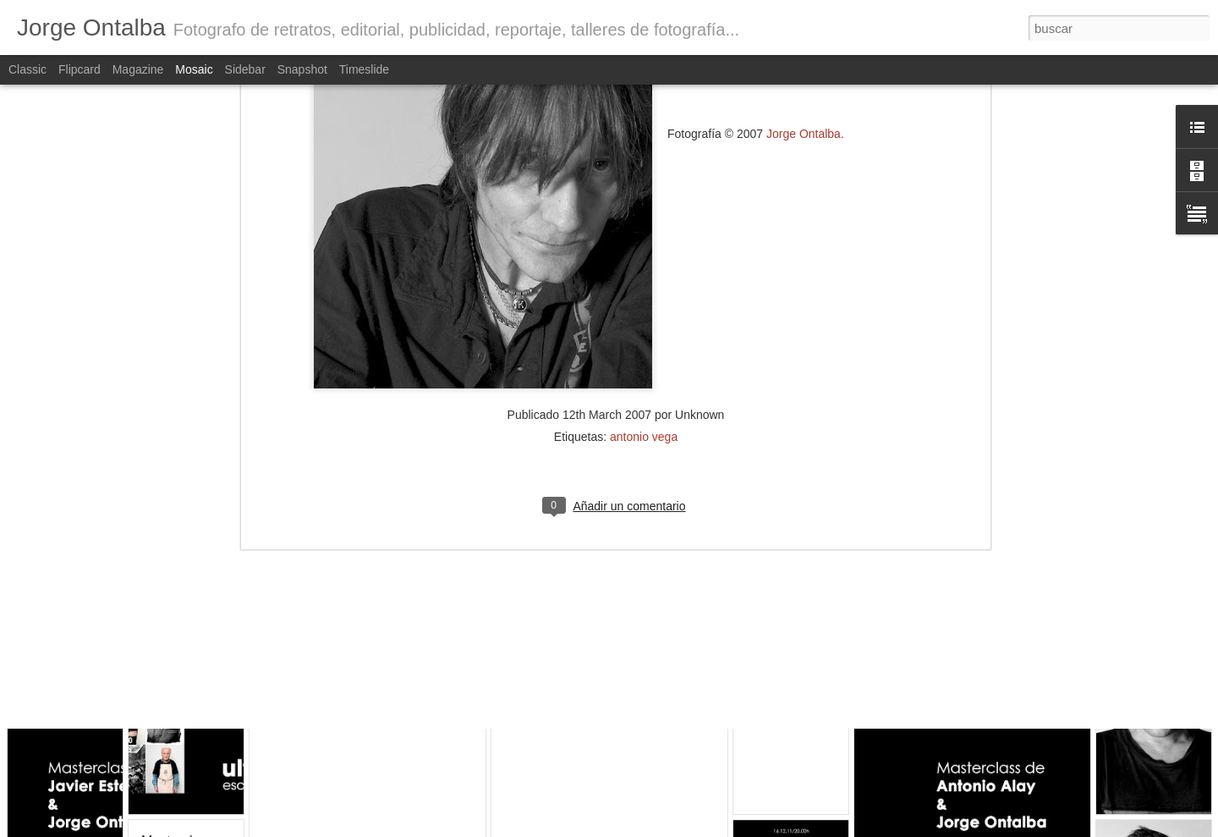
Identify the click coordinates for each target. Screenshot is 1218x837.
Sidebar (245, 69)
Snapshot (302, 69)
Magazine (138, 69)
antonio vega (644, 282)
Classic (27, 69)
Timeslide (364, 69)
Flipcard (79, 69)
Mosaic (193, 69)
